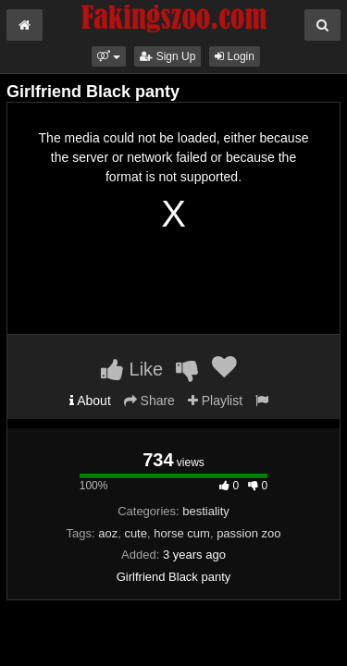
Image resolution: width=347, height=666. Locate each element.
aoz (108, 533)
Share (149, 400)
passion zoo (248, 533)
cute (135, 533)
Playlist (215, 400)
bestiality (205, 511)
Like (132, 369)
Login (234, 56)
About (90, 400)
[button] (109, 56)
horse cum (182, 533)
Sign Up (167, 56)
